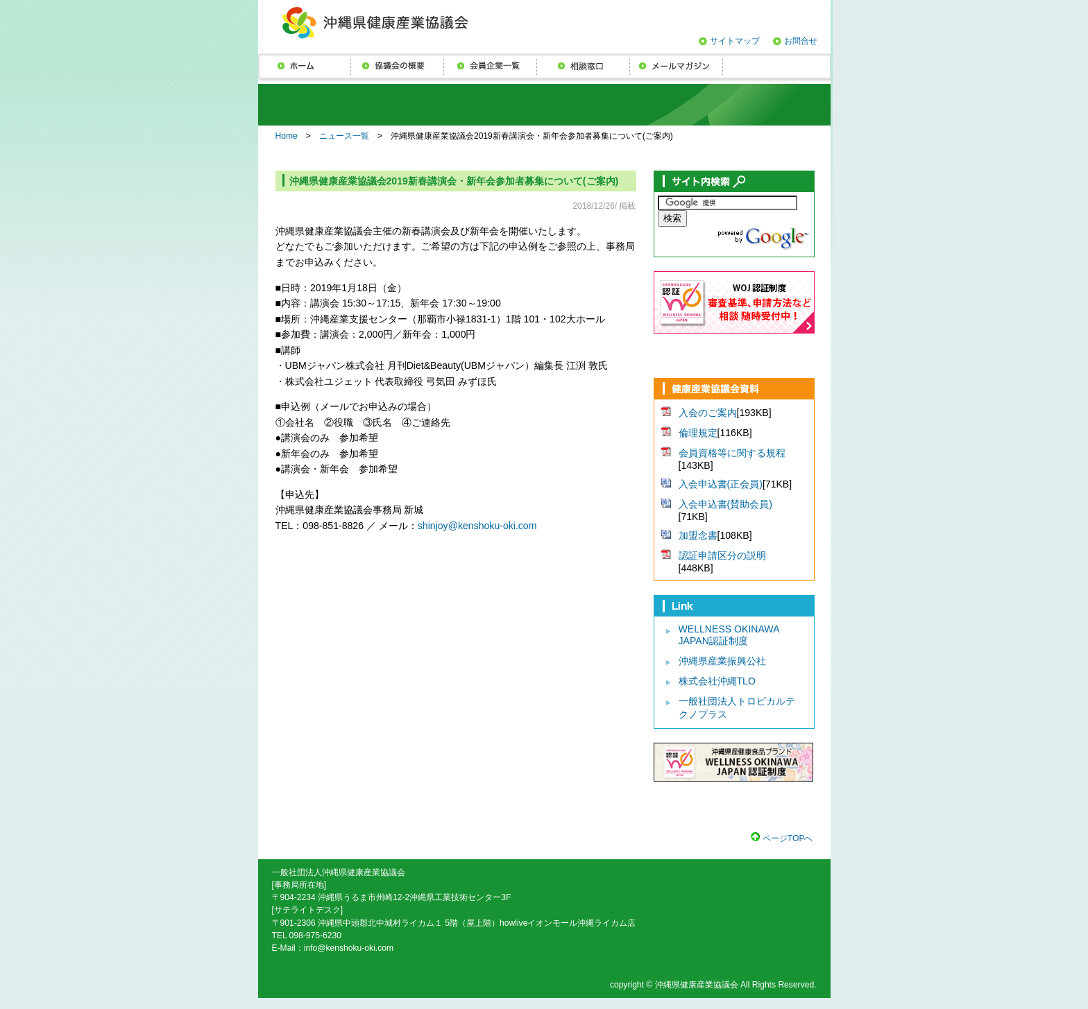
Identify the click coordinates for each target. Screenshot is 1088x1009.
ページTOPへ (786, 838)
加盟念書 (698, 535)
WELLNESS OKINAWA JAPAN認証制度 (729, 634)
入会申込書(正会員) (721, 484)
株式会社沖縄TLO (717, 681)
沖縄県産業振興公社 (722, 660)
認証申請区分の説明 (722, 555)
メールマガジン (676, 66)
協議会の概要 (397, 66)
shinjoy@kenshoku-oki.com (477, 525)
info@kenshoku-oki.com (348, 948)
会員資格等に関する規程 (732, 452)
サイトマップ (735, 41)
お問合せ (800, 41)
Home (286, 136)
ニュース (304, 66)
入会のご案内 (708, 412)
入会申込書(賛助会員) (725, 504)
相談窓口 (583, 66)
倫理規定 (698, 432)
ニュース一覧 (344, 136)
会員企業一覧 (490, 66)
